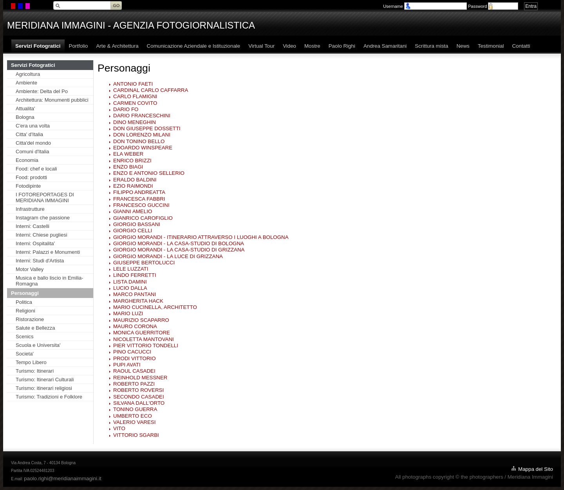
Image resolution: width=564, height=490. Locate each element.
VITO (119, 428)
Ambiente (26, 83)
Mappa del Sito (535, 469)
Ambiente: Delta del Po (42, 91)
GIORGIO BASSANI (136, 224)
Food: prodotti (31, 177)
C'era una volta (33, 126)
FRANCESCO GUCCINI (141, 205)
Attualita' (25, 108)
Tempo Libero (31, 362)
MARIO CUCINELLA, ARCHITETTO (155, 307)
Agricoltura (28, 74)
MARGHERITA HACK (138, 301)
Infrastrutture (30, 209)
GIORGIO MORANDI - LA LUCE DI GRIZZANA (168, 256)
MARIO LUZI (128, 313)
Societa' (25, 354)
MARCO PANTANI (134, 294)
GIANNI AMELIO (132, 211)
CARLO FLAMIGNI (135, 96)
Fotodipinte (28, 186)
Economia (27, 160)
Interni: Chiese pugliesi (41, 235)
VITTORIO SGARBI (136, 435)
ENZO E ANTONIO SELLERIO (148, 173)
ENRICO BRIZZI (132, 160)
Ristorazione (30, 319)
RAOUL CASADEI (134, 371)
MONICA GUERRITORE (141, 333)
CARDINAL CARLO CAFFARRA (150, 90)
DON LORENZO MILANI (141, 135)
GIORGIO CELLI (132, 230)
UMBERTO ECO (132, 416)
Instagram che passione (43, 218)
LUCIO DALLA (130, 288)
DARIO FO (125, 109)
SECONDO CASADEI (138, 397)
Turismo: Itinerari (35, 371)
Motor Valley (29, 269)
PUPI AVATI (127, 365)
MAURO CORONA (135, 326)
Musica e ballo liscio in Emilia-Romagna (49, 281)
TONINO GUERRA (135, 409)
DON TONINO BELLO (138, 141)
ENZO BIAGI (128, 167)
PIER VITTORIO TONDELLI (145, 345)
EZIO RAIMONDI (133, 186)
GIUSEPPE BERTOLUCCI (144, 263)
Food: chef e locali (36, 169)
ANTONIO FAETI (133, 84)
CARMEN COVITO (135, 103)
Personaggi (25, 293)
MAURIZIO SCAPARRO (141, 320)
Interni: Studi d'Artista (40, 261)
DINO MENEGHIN (134, 122)
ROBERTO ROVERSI (138, 390)
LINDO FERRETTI (134, 275)
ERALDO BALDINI (134, 180)
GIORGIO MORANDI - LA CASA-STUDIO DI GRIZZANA (178, 250)
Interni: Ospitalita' (35, 243)
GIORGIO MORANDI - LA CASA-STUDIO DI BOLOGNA (178, 243)
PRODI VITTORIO (134, 358)
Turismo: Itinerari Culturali (45, 379)
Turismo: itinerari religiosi (44, 388)
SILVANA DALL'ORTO (138, 403)
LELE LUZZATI (130, 269)
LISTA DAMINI (130, 282)
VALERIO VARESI (134, 422)
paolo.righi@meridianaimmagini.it (62, 478)
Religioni (25, 311)
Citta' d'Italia (29, 134)
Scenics (25, 336)
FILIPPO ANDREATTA (139, 192)
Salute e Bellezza (35, 328)
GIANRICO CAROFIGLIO (143, 218)
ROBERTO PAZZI (134, 384)
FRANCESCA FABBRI (139, 199)
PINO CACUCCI (132, 352)
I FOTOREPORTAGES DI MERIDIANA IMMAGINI (45, 197)
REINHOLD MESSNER (140, 378)
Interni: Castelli (32, 226)
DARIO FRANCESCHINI (141, 115)
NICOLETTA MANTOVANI (143, 339)
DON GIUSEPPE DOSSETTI (147, 128)
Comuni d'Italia (32, 151)
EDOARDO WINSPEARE (142, 148)
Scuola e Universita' (38, 345)
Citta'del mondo (33, 143)
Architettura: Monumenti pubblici (52, 100)
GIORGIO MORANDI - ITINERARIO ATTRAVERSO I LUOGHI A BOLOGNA (201, 237)
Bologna (25, 117)
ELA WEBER (128, 154)
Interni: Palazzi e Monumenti (48, 252)
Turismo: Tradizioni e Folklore (49, 397)
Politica (24, 302)
